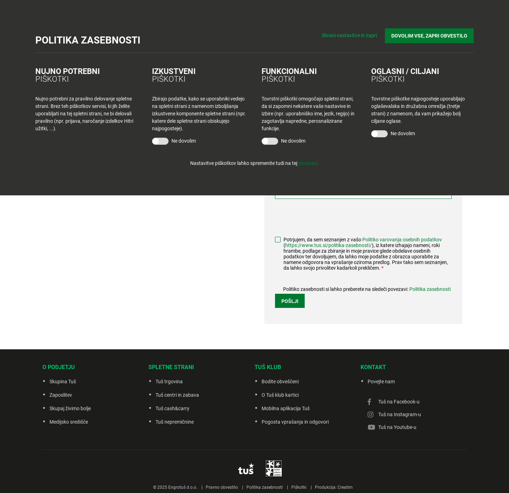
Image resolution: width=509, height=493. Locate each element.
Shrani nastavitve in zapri (349, 35)
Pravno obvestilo (222, 487)
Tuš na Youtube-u (397, 427)
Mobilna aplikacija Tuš (286, 408)
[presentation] (328, 218)
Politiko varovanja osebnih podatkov (402, 239)
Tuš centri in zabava (177, 395)
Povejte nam (381, 381)
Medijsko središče (68, 422)
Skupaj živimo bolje (70, 408)
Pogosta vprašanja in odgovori (295, 422)
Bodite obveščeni (280, 381)
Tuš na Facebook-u (399, 402)
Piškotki (298, 487)
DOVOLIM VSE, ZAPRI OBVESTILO (429, 36)
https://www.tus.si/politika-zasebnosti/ (328, 245)
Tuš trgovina (169, 381)
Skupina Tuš (62, 381)
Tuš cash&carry (172, 408)
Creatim (345, 487)
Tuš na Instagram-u (399, 414)
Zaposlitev (60, 395)
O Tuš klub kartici (280, 395)
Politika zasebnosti (430, 289)
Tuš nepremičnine (175, 422)
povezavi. (308, 163)
